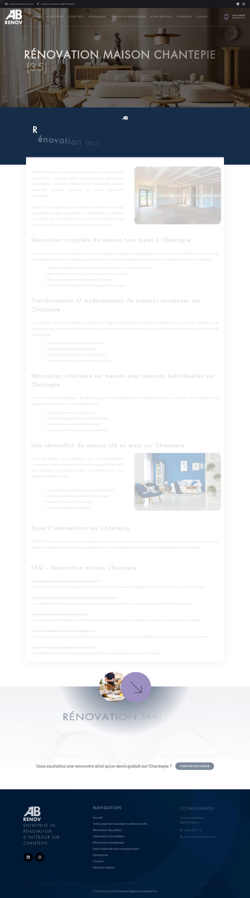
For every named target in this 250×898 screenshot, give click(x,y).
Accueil (37, 17)
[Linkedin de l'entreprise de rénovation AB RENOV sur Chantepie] (238, 4)
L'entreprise (184, 17)
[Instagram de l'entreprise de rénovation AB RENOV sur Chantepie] (244, 4)
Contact (203, 17)
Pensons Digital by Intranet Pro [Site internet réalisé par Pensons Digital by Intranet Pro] (137, 893)
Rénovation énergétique (128, 17)
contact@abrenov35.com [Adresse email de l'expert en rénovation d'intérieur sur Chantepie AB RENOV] (21, 4)
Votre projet (55, 17)
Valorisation (97, 17)
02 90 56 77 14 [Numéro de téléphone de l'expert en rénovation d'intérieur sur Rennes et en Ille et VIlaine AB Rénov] (238, 18)
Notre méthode (161, 17)
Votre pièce (76, 17)
